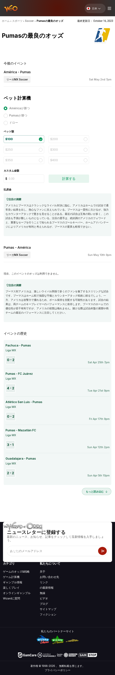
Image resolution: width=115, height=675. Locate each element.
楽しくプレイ (11, 587)
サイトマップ (48, 609)
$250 (9, 149)
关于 (42, 571)
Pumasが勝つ (18, 115)
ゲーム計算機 (11, 577)
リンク (44, 582)
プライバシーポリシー (57, 670)
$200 (54, 139)
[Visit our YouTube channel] (6, 551)
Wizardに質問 (11, 598)
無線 (42, 593)
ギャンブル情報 (12, 582)
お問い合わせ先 (49, 577)
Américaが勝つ (19, 108)
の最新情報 (47, 587)
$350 (9, 160)
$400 (54, 160)
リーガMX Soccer (17, 79)
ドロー (13, 122)
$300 (54, 149)
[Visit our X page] (14, 551)
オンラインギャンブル (17, 593)
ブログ (44, 603)
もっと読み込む (96, 491)
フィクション (48, 614)
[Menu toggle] (109, 8)
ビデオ (44, 598)
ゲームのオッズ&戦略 (16, 571)
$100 (9, 139)
